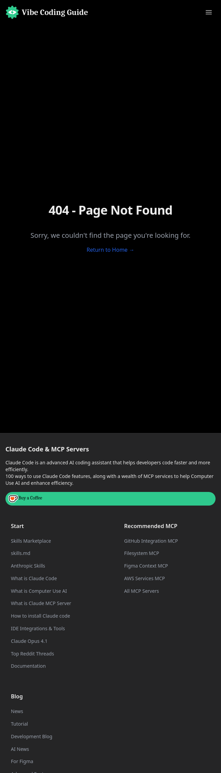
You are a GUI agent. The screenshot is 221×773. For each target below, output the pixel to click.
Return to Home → (110, 249)
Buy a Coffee (25, 499)
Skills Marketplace (31, 541)
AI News (20, 749)
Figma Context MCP (146, 565)
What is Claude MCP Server (41, 603)
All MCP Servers (141, 591)
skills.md (20, 553)
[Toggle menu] (209, 12)
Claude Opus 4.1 (29, 641)
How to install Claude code (40, 616)
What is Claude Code (34, 578)
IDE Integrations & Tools (38, 628)
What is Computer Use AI (39, 591)
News (17, 711)
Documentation (28, 666)
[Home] (46, 12)
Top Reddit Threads (32, 653)
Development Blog (31, 736)
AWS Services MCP (144, 578)
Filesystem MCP (141, 553)
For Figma (22, 761)
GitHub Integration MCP (151, 541)
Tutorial (19, 724)
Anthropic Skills (28, 565)
